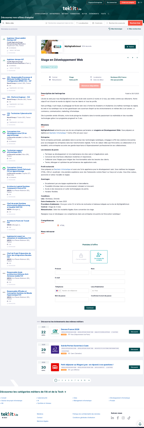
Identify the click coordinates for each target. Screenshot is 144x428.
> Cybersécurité (41, 398)
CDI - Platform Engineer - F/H (18, 97)
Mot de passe (60, 296)
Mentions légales (42, 421)
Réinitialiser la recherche (9, 29)
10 (84, 380)
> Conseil (3, 398)
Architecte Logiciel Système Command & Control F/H (18, 187)
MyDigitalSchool (73, 46)
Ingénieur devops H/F (15, 59)
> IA (37, 400)
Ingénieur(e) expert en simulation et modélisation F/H (19, 237)
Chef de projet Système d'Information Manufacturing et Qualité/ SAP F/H (18, 205)
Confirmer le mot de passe (101, 296)
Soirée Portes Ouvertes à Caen (74, 346)
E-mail (57, 278)
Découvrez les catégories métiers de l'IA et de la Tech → (33, 391)
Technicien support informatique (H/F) (15, 151)
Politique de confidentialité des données (86, 414)
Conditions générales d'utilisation (84, 417)
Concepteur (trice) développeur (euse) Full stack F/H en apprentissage (18, 169)
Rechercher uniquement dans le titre (59, 23)
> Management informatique (82, 400)
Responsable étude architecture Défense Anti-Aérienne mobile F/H (18, 274)
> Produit (112, 400)
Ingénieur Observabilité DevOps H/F (16, 39)
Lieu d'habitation (97, 287)
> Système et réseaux (43, 403)
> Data (74, 398)
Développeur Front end (49, 67)
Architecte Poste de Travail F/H (18, 222)
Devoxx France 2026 (70, 329)
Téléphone (59, 287)
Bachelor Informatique (58, 133)
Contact (39, 417)
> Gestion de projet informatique (11, 400)
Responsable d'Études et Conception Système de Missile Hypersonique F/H (19, 293)
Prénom (58, 269)
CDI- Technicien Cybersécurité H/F (19, 114)
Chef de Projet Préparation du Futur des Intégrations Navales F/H (19, 255)
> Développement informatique (119, 398)
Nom (92, 269)
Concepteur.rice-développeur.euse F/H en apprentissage (17, 133)
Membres (40, 414)
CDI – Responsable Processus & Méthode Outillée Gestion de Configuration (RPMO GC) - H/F (19, 79)
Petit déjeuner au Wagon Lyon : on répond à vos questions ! (87, 365)
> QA (1, 403)
